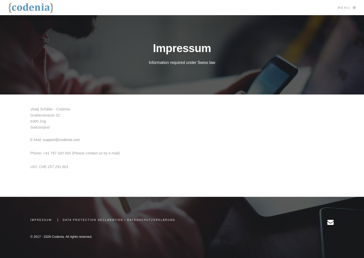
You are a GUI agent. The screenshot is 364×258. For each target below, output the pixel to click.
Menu (344, 8)
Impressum (41, 220)
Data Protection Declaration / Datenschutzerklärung (119, 220)
